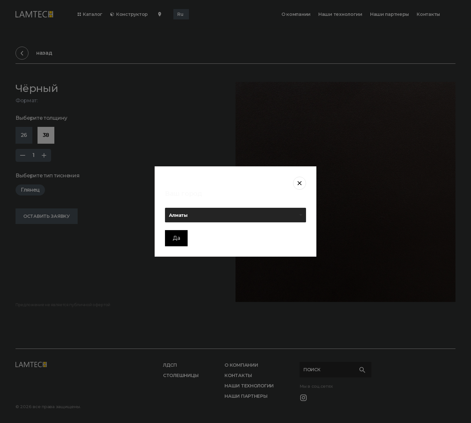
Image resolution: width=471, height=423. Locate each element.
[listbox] (235, 215)
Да (176, 238)
